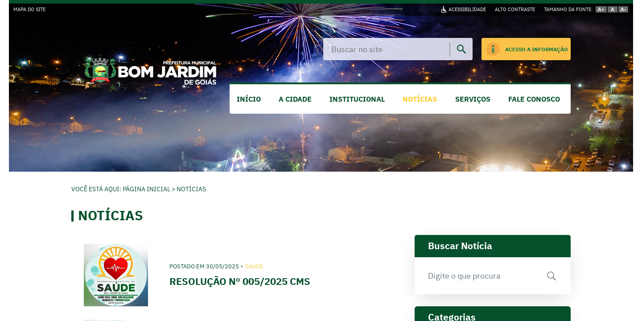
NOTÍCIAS (420, 99)
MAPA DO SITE (29, 9)
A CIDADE (295, 99)
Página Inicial (146, 189)
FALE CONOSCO (534, 99)
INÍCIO (249, 99)
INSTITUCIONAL (357, 99)
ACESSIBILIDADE (467, 9)
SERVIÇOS (472, 99)
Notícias (191, 189)
